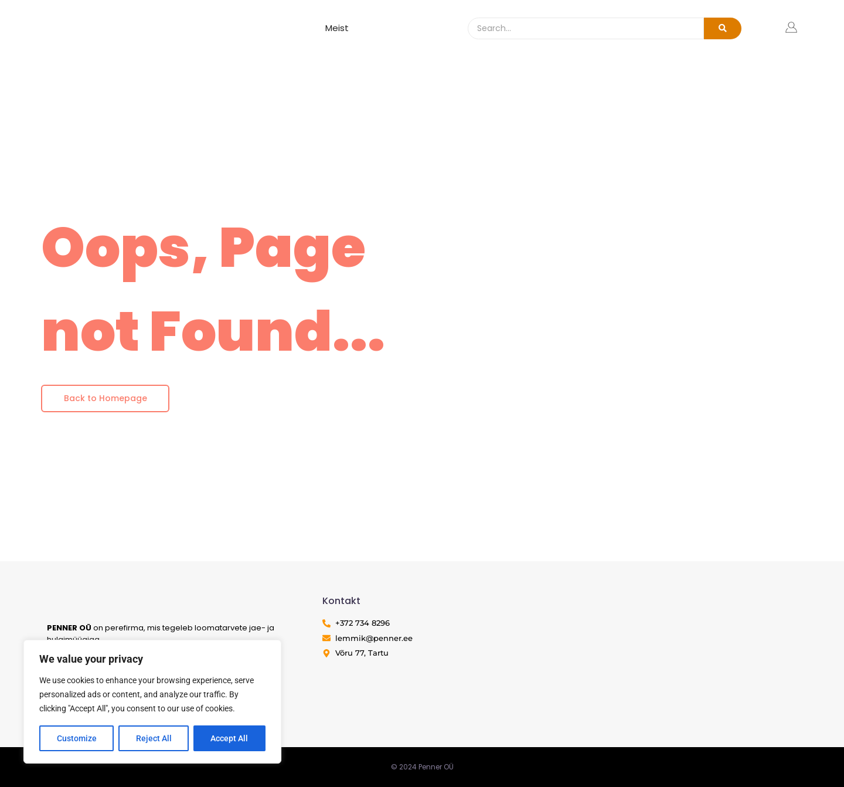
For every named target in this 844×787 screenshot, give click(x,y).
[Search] (586, 28)
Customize (77, 738)
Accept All (230, 738)
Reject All (154, 738)
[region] (152, 702)
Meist (337, 28)
